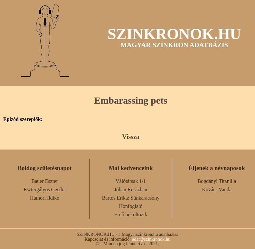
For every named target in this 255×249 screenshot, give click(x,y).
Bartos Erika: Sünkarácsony (131, 198)
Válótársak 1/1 (131, 181)
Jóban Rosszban (130, 189)
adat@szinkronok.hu (151, 239)
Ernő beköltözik (130, 214)
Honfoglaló (131, 206)
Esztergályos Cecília (45, 189)
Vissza (130, 136)
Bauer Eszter (45, 181)
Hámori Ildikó (44, 198)
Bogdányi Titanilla (217, 181)
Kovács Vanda (216, 189)
